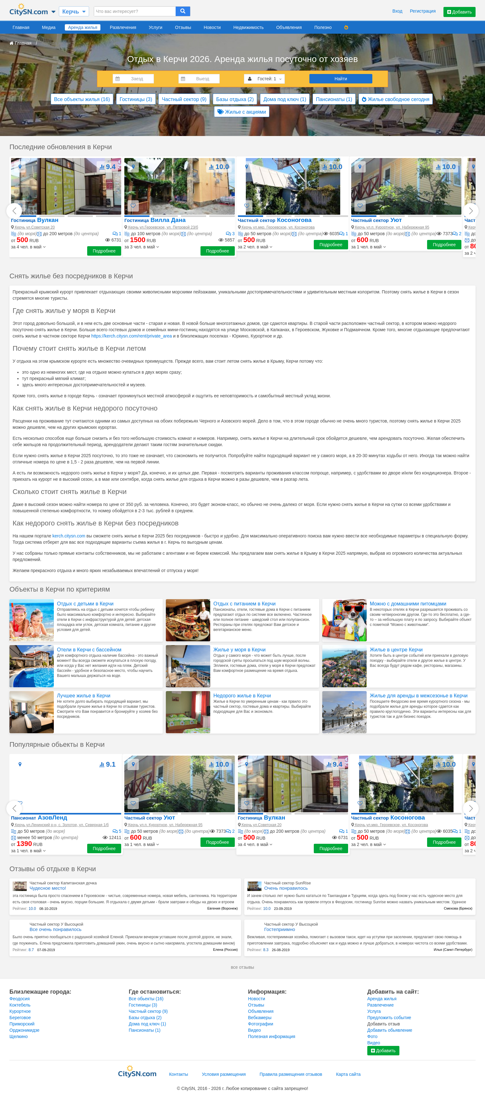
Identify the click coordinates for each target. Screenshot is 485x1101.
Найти (341, 78)
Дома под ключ (284, 99)
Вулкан (35, 220)
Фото (372, 1036)
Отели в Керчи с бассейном (89, 649)
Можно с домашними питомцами (408, 603)
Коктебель (20, 1004)
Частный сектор (184, 99)
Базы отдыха (235, 99)
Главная (21, 27)
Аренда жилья (82, 27)
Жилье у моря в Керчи (239, 649)
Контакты (178, 1074)
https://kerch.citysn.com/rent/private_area (131, 335)
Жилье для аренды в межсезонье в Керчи (419, 695)
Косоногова (275, 220)
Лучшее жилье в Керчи (83, 695)
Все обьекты (146, 998)
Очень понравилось (285, 888)
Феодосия (19, 998)
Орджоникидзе (24, 1030)
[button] (28, 247)
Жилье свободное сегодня (395, 99)
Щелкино (18, 1036)
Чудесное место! (48, 888)
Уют (376, 220)
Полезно (323, 27)
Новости (212, 27)
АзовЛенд (39, 817)
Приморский (22, 1023)
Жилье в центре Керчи (396, 649)
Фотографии (260, 1023)
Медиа (48, 27)
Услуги (155, 27)
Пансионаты (334, 99)
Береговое (20, 1017)
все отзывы (242, 967)
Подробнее (104, 250)
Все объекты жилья (82, 99)
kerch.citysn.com (69, 535)
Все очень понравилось (56, 929)
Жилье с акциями (241, 112)
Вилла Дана (154, 220)
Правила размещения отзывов (291, 1074)
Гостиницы (136, 99)
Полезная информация (271, 1036)
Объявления (289, 27)
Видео (254, 1030)
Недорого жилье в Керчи (242, 695)
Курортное (20, 1011)
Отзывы (183, 27)
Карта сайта (348, 1074)
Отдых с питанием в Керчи (244, 603)
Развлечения (123, 27)
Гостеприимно (279, 929)
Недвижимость (248, 27)
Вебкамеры (259, 1017)
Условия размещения (224, 1074)
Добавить (459, 11)
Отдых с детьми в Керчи (85, 603)
